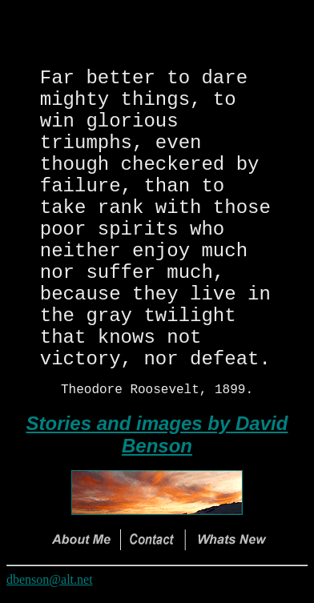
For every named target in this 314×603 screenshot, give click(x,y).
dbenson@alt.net (49, 589)
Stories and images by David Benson (157, 444)
